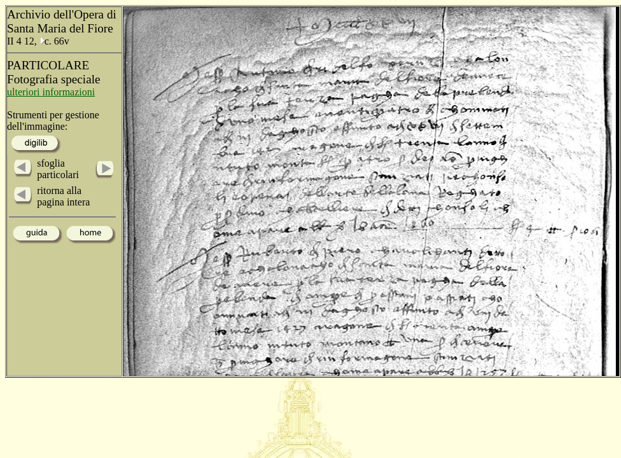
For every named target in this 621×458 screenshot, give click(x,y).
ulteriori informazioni (51, 92)
